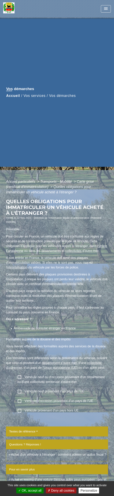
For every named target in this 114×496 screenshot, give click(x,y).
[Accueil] (18, 8)
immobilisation (17, 267)
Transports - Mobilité (56, 182)
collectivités (73, 250)
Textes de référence (22, 431)
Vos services (34, 96)
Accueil (13, 96)
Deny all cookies (61, 490)
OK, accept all (30, 490)
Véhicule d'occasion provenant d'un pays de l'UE (55, 401)
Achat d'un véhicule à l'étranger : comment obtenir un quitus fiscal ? (58, 454)
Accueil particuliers (21, 182)
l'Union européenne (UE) (60, 367)
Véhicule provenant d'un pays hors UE (48, 410)
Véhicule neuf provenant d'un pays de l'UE (50, 391)
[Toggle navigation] (106, 9)
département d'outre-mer (59, 363)
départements (51, 250)
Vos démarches (62, 96)
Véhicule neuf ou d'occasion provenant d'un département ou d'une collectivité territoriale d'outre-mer (61, 379)
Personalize (89, 490)
